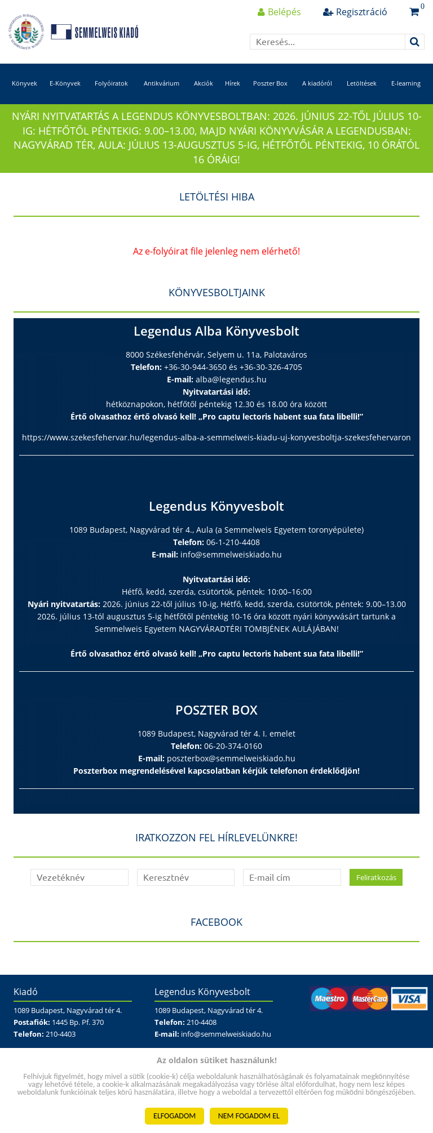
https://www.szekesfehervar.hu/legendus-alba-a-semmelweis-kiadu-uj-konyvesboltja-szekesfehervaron (216, 437)
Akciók (203, 83)
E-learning (406, 83)
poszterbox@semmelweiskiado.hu (231, 758)
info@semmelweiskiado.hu (231, 554)
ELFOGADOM (174, 1116)
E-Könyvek (65, 83)
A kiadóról (317, 83)
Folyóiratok (111, 83)
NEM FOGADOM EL (249, 1116)
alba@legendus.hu (231, 379)
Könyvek (24, 83)
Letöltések (362, 83)
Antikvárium (161, 83)
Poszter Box (270, 83)
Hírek (232, 83)
